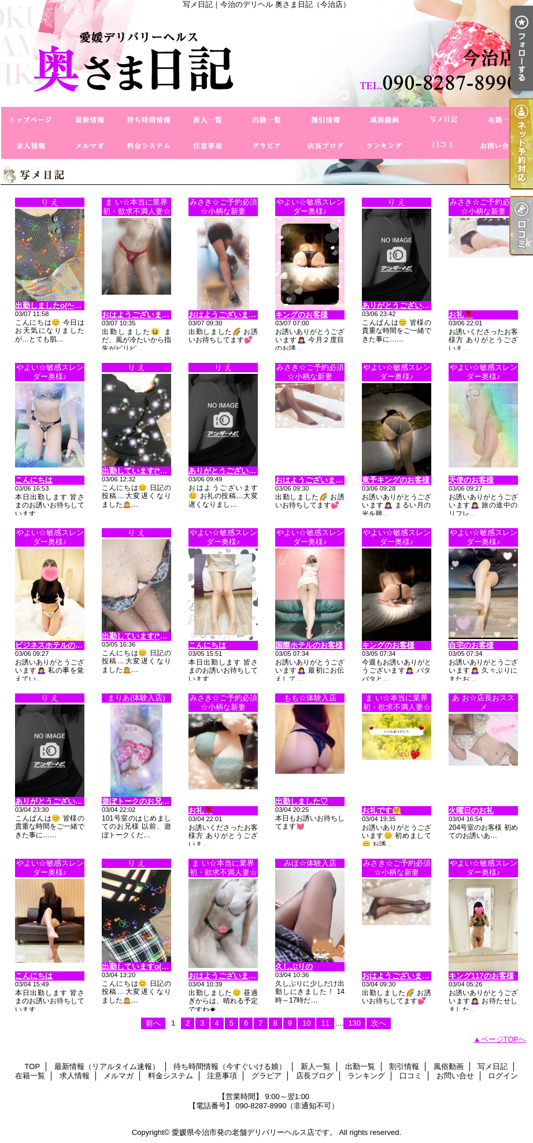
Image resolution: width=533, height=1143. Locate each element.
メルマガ (89, 146)
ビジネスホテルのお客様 (56, 645)
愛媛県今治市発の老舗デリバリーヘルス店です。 (254, 1132)
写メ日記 (443, 120)
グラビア (266, 146)
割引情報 (325, 120)
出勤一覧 (266, 120)
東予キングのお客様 (396, 480)
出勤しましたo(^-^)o (50, 305)
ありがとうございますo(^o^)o (239, 470)
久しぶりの (294, 966)
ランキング (384, 146)
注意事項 (207, 146)
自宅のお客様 (471, 645)
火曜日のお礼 (471, 810)
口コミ (443, 146)
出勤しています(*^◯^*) (142, 470)
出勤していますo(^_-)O (141, 966)
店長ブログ (325, 146)
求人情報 (30, 146)
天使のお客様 (471, 480)
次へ (378, 1023)
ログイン (503, 1075)
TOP (30, 120)
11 (325, 1023)
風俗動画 (384, 120)
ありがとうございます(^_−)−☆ (414, 305)
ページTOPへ (504, 1039)
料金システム (148, 146)
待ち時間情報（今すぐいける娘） (148, 120)
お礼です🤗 (381, 810)
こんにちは (34, 480)
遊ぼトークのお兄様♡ (139, 801)
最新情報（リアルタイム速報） (89, 120)
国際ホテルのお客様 (309, 645)
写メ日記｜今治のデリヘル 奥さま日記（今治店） (266, 58)
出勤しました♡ (301, 801)
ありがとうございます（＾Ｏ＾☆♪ (73, 801)
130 (354, 1023)
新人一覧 (207, 120)
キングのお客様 (301, 314)
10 (306, 1023)
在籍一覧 (502, 120)
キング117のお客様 (481, 975)
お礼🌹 (461, 314)
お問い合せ (502, 146)
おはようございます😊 (140, 314)
